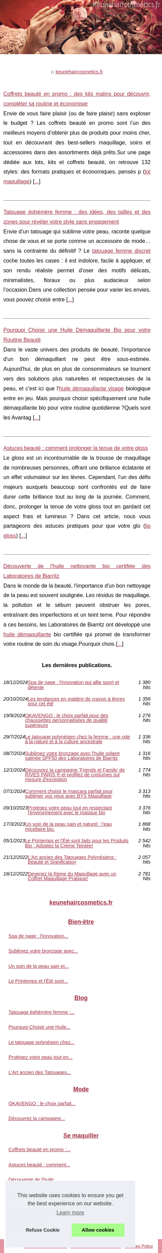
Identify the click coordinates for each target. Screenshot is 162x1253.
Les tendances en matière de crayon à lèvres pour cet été (76, 701)
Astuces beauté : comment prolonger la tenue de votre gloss (75, 448)
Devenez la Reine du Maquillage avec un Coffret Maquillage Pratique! (72, 876)
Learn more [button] (70, 1212)
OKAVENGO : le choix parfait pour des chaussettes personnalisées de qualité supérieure (66, 720)
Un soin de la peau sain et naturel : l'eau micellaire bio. (68, 826)
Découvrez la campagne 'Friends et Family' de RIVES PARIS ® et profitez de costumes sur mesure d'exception (75, 775)
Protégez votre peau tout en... (40, 1057)
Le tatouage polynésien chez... (41, 1042)
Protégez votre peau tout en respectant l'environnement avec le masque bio (70, 810)
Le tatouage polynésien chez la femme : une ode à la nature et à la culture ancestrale (77, 739)
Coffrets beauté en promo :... (39, 1149)
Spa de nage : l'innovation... (38, 936)
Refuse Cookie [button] (43, 1230)
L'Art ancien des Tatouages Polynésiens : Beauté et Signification (72, 860)
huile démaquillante (27, 634)
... (36, 181)
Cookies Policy (138, 1246)
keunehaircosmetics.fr (79, 71)
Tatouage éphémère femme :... (41, 1012)
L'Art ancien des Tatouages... (39, 1072)
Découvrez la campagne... (36, 1118)
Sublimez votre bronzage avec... (43, 951)
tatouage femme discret (121, 251)
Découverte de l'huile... (33, 1179)
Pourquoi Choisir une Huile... (39, 1027)
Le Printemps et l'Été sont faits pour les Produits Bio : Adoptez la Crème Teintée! (77, 843)
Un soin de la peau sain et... (38, 966)
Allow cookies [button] (98, 1230)
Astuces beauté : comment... (39, 1164)
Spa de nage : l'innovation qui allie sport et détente (73, 685)
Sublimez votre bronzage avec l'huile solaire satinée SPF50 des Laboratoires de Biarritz (72, 756)
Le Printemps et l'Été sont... (38, 981)
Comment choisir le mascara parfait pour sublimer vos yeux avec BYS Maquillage (69, 794)
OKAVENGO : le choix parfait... (41, 1103)
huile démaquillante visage (91, 388)
